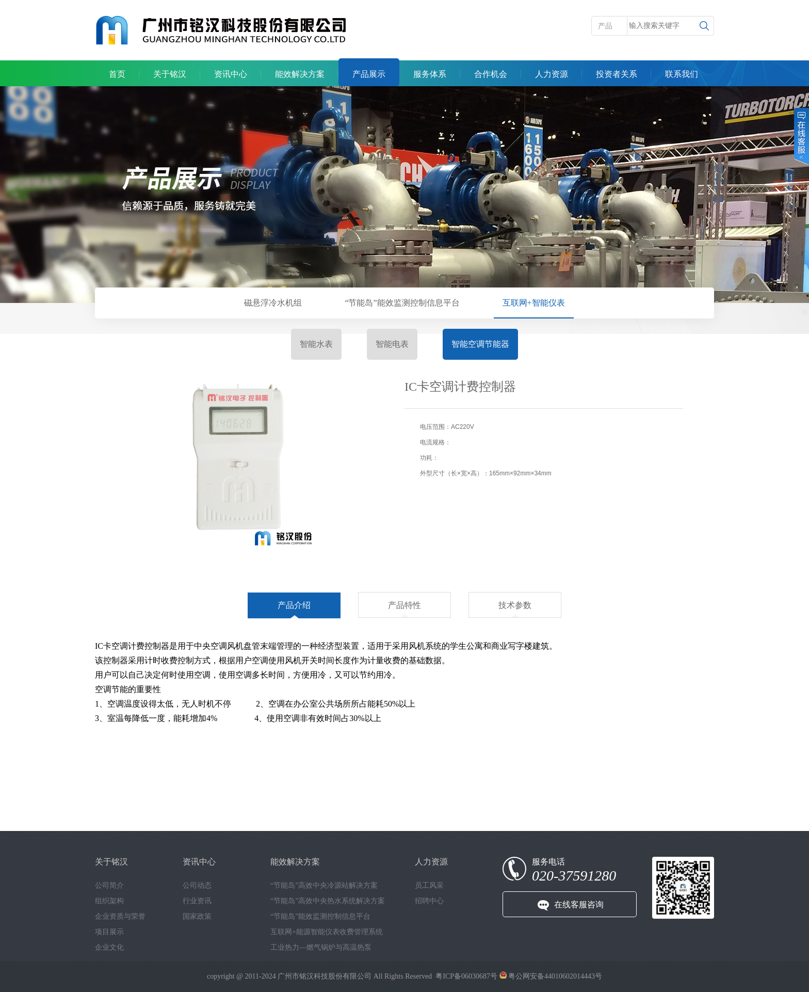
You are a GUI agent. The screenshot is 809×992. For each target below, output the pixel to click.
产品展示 (368, 74)
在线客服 (800, 136)
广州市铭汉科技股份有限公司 (324, 976)
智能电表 (392, 344)
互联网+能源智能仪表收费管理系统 (326, 932)
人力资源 (551, 74)
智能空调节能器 (480, 344)
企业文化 (109, 947)
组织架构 (109, 901)
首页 (117, 74)
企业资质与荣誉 (120, 916)
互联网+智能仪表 (534, 302)
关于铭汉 (169, 74)
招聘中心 (429, 901)
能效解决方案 (300, 74)
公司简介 (109, 885)
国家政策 (197, 916)
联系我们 (681, 74)
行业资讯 (197, 901)
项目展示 (109, 932)
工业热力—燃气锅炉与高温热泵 (320, 947)
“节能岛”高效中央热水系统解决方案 (327, 901)
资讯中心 (230, 74)
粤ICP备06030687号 (466, 976)
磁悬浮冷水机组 (273, 302)
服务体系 (429, 74)
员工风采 (429, 885)
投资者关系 (616, 74)
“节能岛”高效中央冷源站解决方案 (324, 885)
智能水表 (316, 344)
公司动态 (197, 885)
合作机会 (490, 74)
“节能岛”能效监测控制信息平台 (402, 302)
